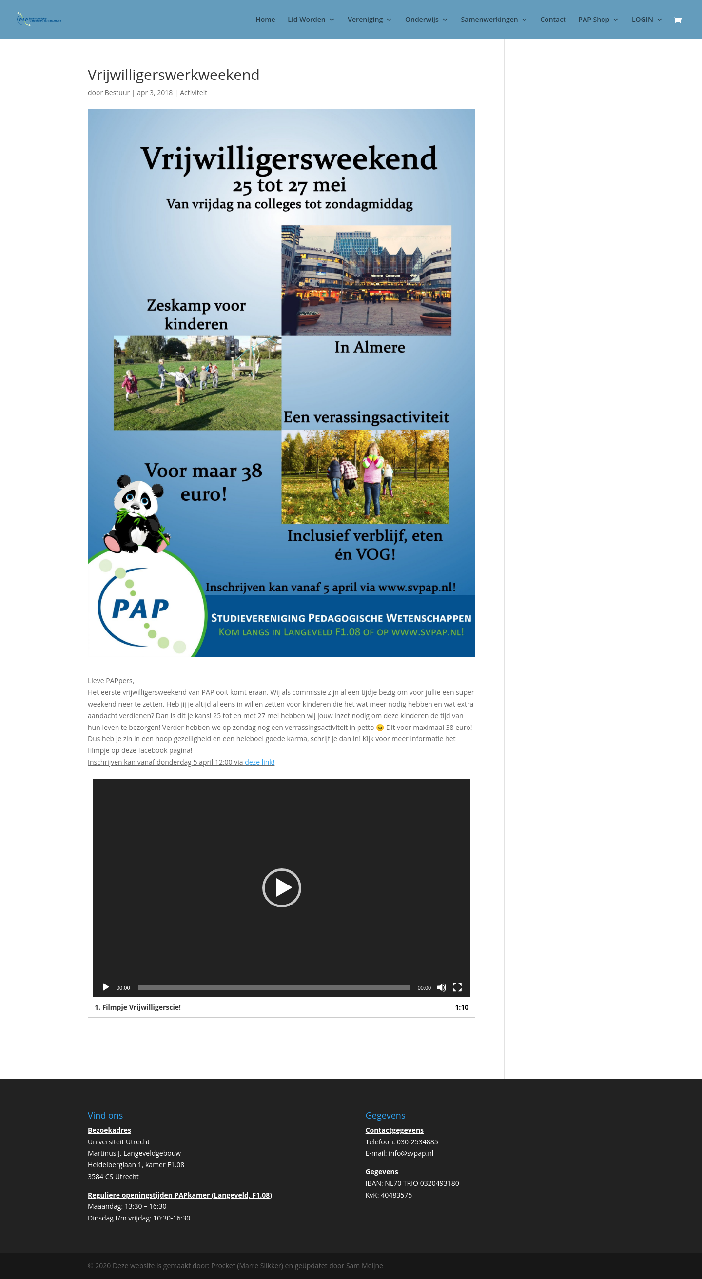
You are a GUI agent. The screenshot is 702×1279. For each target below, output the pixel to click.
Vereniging (365, 20)
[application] (281, 888)
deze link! (259, 762)
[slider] (274, 987)
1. (138, 1007)
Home (265, 20)
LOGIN (642, 20)
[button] (281, 887)
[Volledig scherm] (457, 987)
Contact (553, 20)
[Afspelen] (106, 987)
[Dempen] (442, 987)
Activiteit (193, 92)
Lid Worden (306, 20)
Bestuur (117, 92)
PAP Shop (593, 20)
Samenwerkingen (489, 20)
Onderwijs (422, 20)
